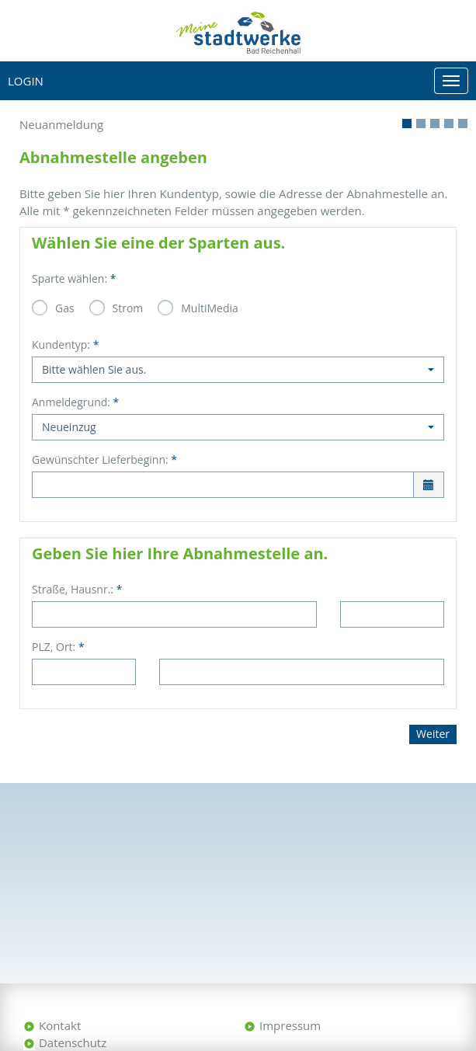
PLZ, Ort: (58, 646)
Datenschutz (72, 1042)
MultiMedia (209, 308)
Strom (128, 308)
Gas (65, 308)
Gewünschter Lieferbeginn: (104, 459)
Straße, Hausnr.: (77, 589)
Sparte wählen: (74, 278)
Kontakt (60, 1025)
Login (25, 81)
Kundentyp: (65, 344)
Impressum (290, 1025)
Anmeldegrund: (75, 402)
